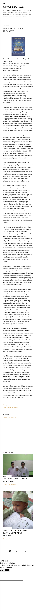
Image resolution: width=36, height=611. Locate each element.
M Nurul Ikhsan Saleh (13, 7)
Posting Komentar (9, 417)
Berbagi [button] (5, 405)
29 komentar (12, 484)
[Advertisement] (18, 435)
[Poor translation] (7, 570)
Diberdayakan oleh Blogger (18, 551)
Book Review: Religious (13, 407)
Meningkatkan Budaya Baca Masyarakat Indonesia (15, 533)
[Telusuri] (32, 3)
